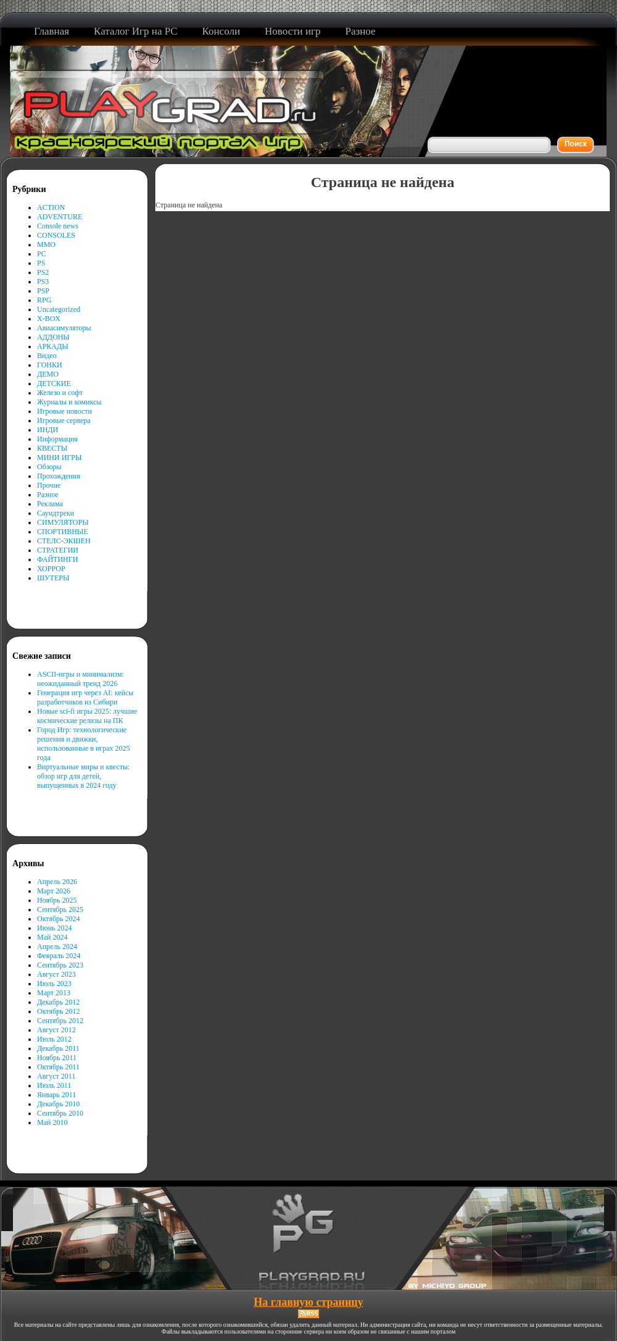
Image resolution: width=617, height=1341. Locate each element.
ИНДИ (47, 429)
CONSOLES (56, 235)
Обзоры (49, 466)
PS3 (43, 281)
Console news (57, 226)
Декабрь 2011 (58, 1048)
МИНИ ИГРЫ (59, 457)
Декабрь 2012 (58, 1002)
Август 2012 (56, 1030)
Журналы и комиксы (69, 402)
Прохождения (58, 476)
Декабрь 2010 (58, 1104)
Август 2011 (56, 1076)
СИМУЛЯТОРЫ (63, 522)
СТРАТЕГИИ (57, 550)
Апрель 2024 (57, 946)
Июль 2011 (54, 1085)
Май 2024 (52, 937)
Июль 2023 (54, 983)
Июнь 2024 (54, 928)
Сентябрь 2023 (60, 965)
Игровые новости (64, 411)
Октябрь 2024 (58, 918)
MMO (46, 244)
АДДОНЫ (53, 337)
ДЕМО (48, 374)
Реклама (50, 503)
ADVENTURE (59, 216)
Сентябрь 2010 (60, 1113)
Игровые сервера (64, 420)
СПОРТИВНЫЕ (62, 531)
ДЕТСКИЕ (54, 383)
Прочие (48, 485)
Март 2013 (53, 992)
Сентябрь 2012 (60, 1020)
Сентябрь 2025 (60, 909)
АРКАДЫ (52, 346)
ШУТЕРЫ (53, 578)
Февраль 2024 (58, 955)
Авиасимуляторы (64, 328)
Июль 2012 (54, 1039)
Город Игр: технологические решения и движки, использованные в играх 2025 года (83, 743)
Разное (48, 494)
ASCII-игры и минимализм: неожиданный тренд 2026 (80, 679)
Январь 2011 (56, 1094)
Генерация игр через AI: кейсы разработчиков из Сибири (85, 697)
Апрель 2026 (57, 881)
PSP (43, 290)
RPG (44, 300)
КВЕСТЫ (52, 448)
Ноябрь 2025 (57, 900)
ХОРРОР (51, 568)
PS (41, 263)
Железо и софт (60, 392)
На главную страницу (308, 1302)
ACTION (51, 207)
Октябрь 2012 (58, 1011)
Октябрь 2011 (58, 1067)
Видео (47, 355)
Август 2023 (56, 974)
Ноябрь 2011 (57, 1057)
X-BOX (48, 318)
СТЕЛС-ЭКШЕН (64, 541)
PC (41, 253)
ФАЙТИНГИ (57, 559)
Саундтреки (55, 513)
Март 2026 (53, 891)
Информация (57, 439)
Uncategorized (58, 309)
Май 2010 (52, 1122)
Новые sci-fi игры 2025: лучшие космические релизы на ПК (87, 716)
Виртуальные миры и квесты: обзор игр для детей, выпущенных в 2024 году (83, 776)
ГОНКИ (49, 365)
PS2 (43, 272)
